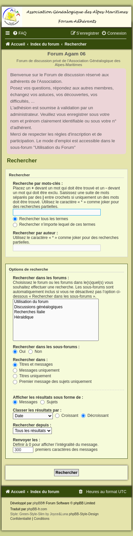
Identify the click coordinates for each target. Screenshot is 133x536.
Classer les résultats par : (37, 410)
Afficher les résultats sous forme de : (48, 397)
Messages (25, 402)
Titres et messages (33, 364)
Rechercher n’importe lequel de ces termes (54, 224)
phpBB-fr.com (37, 509)
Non (35, 351)
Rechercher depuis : (32, 425)
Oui (19, 351)
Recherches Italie (56, 312)
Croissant (66, 415)
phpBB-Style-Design (84, 514)
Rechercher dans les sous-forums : (46, 347)
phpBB (38, 503)
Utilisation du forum (56, 302)
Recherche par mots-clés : (38, 183)
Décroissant (95, 415)
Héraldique (56, 317)
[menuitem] (19, 33)
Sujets (49, 402)
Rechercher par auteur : (35, 233)
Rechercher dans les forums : (41, 278)
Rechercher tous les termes (40, 219)
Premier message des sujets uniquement (52, 381)
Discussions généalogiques (56, 307)
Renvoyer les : (26, 440)
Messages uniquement (36, 370)
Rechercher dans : (30, 359)
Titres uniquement (32, 376)
